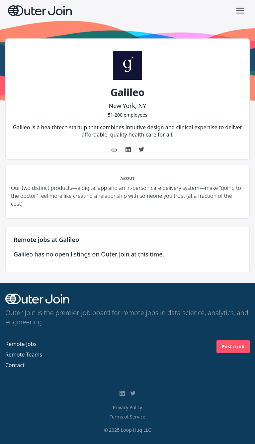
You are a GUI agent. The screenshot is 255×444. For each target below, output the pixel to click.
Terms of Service (127, 417)
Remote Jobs (21, 344)
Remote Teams (23, 354)
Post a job (233, 346)
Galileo (127, 92)
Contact (15, 365)
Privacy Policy (127, 407)
